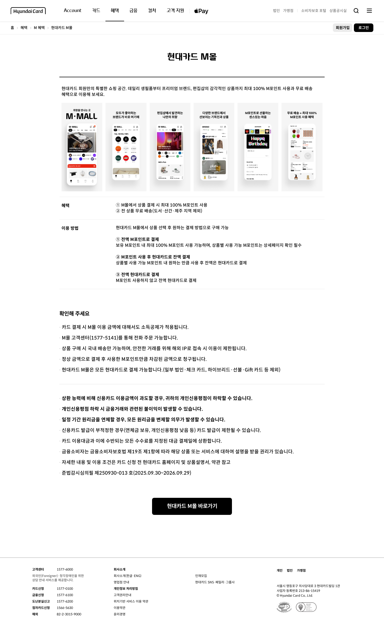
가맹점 (288, 10)
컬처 (152, 10)
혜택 (115, 10)
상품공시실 (338, 10)
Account (72, 10)
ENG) (137, 576)
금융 (133, 10)
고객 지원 (175, 10)
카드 (96, 10)
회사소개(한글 (123, 576)
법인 (276, 10)
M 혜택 (39, 27)
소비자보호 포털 (313, 10)
